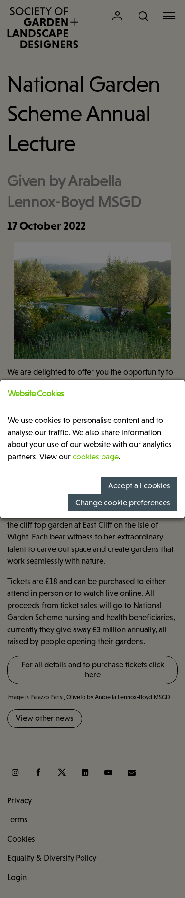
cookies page (96, 456)
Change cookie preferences (122, 502)
